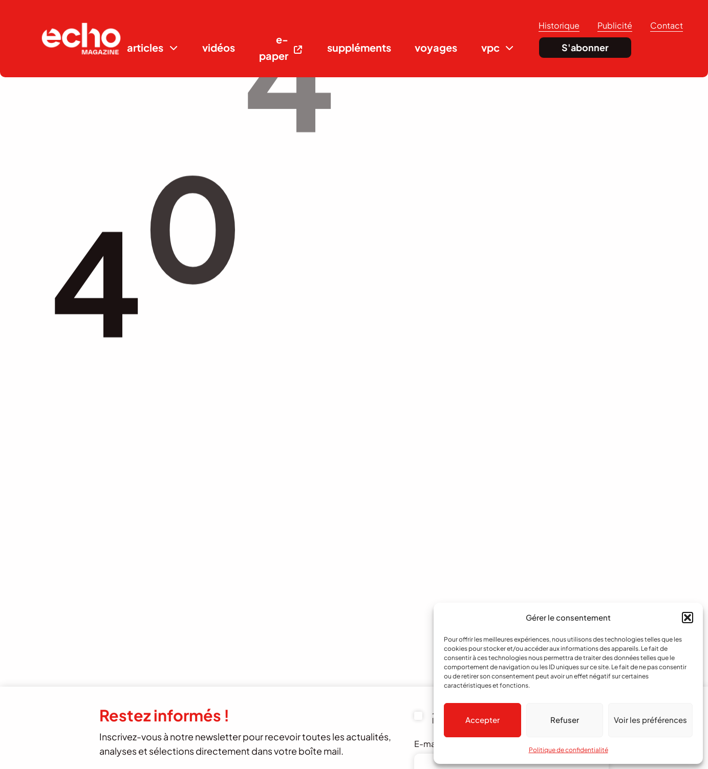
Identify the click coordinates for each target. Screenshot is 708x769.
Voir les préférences (650, 719)
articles (145, 47)
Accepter (482, 719)
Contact (666, 25)
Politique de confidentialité (568, 750)
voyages (436, 47)
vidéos (218, 47)
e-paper (273, 47)
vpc (490, 47)
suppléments (359, 47)
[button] (687, 617)
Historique (559, 25)
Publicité (614, 25)
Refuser (564, 719)
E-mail (431, 743)
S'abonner (585, 47)
